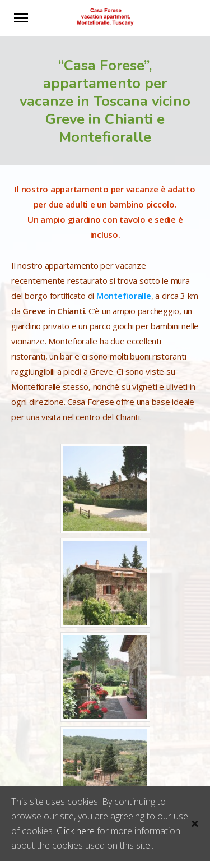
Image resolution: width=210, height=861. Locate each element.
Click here (76, 831)
